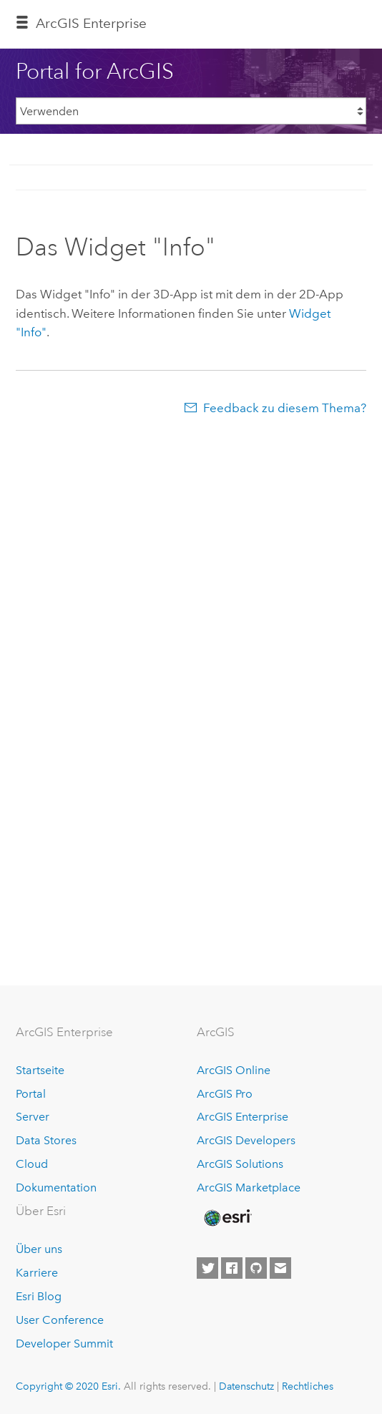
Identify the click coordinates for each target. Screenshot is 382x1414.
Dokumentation (56, 1187)
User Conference (60, 1320)
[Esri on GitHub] (256, 1268)
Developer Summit (64, 1343)
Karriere (37, 1272)
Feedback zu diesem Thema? (284, 408)
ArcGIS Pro (225, 1094)
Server (32, 1116)
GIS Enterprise (91, 23)
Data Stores (46, 1140)
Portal (31, 1094)
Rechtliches (307, 1386)
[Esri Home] (227, 1218)
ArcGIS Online (233, 1070)
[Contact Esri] (280, 1268)
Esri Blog (39, 1296)
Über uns (39, 1249)
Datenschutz (246, 1386)
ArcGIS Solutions (240, 1164)
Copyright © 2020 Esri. (68, 1386)
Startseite (40, 1070)
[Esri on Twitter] (207, 1268)
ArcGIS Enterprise (242, 1116)
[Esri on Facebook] (232, 1268)
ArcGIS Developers (246, 1140)
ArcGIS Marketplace (248, 1187)
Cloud (32, 1164)
